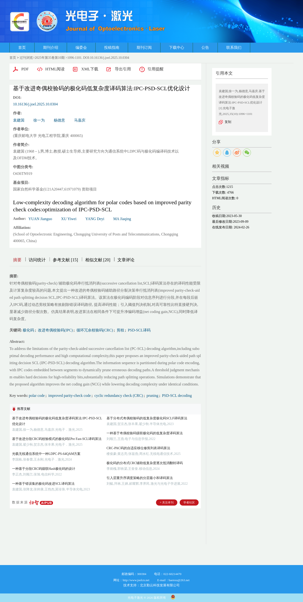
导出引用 (123, 69)
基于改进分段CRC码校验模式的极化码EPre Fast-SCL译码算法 (57, 439)
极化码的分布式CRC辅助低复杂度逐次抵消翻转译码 (145, 463)
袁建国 (18, 120)
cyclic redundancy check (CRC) (118, 396)
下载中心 (176, 47)
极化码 (28, 330)
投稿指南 (111, 47)
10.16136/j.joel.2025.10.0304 (35, 104)
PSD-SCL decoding (176, 396)
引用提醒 (155, 69)
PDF (25, 69)
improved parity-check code (69, 396)
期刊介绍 (50, 47)
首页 (22, 47)
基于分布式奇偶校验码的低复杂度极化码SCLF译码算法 (147, 418)
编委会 (81, 47)
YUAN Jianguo (40, 219)
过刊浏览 (26, 57)
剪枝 (120, 330)
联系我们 (233, 47)
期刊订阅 (144, 47)
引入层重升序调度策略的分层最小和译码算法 (140, 478)
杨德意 (59, 120)
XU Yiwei (68, 219)
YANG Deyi (94, 219)
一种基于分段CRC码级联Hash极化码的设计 (43, 469)
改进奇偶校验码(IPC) (55, 330)
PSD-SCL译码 (139, 330)
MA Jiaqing (122, 219)
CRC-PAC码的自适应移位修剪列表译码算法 (138, 448)
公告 (205, 47)
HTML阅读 (55, 69)
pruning (152, 396)
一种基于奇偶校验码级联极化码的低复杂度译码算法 (145, 433)
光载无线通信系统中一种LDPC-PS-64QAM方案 (46, 454)
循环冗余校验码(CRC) (94, 330)
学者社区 (189, 502)
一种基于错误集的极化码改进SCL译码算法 (43, 483)
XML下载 (89, 69)
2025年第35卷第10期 (50, 57)
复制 (228, 122)
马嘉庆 (79, 120)
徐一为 (39, 120)
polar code (37, 396)
